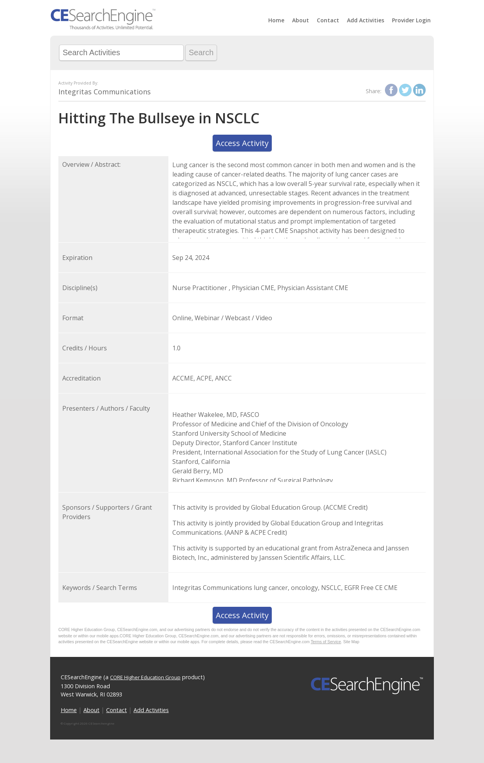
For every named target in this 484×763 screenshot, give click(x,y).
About (300, 20)
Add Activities (365, 20)
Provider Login (411, 20)
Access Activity (242, 143)
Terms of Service (326, 642)
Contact (328, 20)
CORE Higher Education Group (145, 677)
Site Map (351, 642)
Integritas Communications (104, 91)
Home (276, 20)
